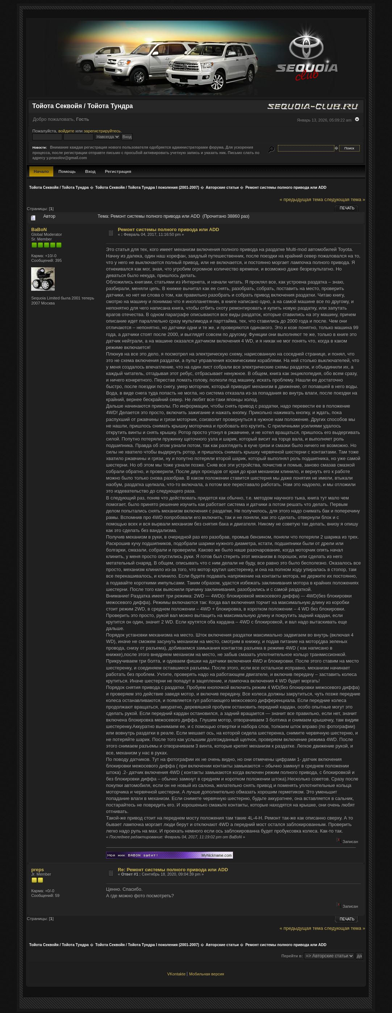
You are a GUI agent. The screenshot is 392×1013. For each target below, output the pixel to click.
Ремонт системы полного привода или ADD (168, 229)
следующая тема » (344, 199)
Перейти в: (292, 956)
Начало (41, 171)
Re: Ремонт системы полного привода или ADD (173, 869)
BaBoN (39, 229)
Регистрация (118, 171)
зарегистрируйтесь (102, 130)
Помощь (67, 171)
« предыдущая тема (301, 199)
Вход (90, 171)
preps (37, 869)
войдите (66, 130)
